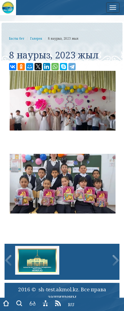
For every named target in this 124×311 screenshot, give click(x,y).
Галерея (36, 38)
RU (71, 304)
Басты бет (16, 38)
